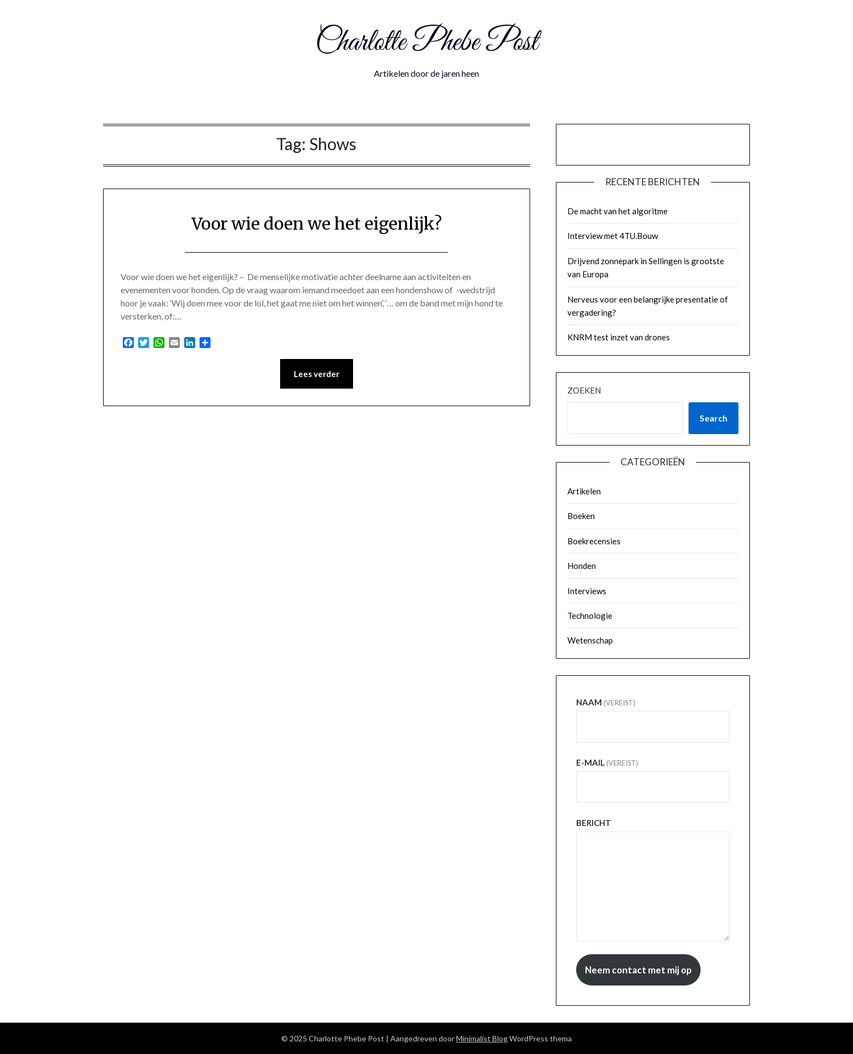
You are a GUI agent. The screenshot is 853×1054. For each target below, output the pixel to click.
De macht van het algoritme (617, 211)
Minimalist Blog (482, 1038)
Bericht (593, 823)
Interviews (586, 591)
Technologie (589, 615)
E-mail (607, 762)
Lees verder (316, 374)
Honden (581, 566)
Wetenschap (590, 640)
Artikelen (584, 491)
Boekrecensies (594, 541)
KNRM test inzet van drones (618, 337)
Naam (605, 702)
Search (713, 418)
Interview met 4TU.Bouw (612, 236)
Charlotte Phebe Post (426, 42)
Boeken (581, 516)
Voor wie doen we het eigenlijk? (316, 223)
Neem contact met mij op (638, 970)
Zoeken (584, 390)
